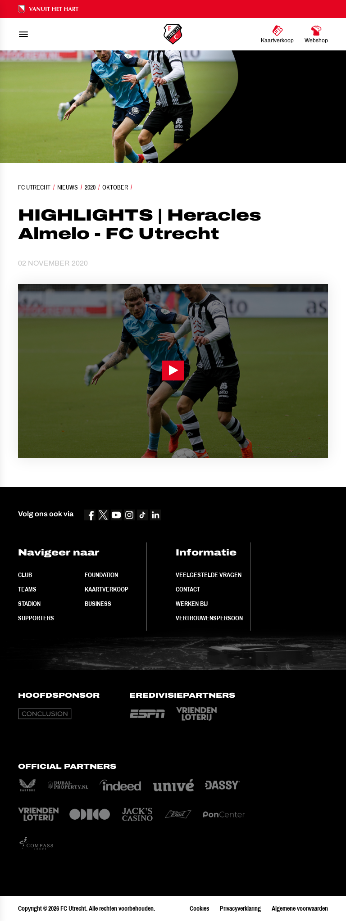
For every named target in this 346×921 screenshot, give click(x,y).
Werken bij (192, 604)
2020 (90, 187)
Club (25, 575)
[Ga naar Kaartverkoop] (277, 34)
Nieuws (67, 187)
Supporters (36, 618)
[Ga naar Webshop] (316, 34)
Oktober (115, 187)
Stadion (29, 604)
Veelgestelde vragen (208, 575)
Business (98, 604)
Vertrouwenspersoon (209, 618)
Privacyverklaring (240, 908)
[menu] (23, 34)
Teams (27, 589)
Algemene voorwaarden (300, 908)
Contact (188, 589)
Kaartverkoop (106, 589)
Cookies (199, 908)
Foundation (101, 575)
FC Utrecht (34, 187)
